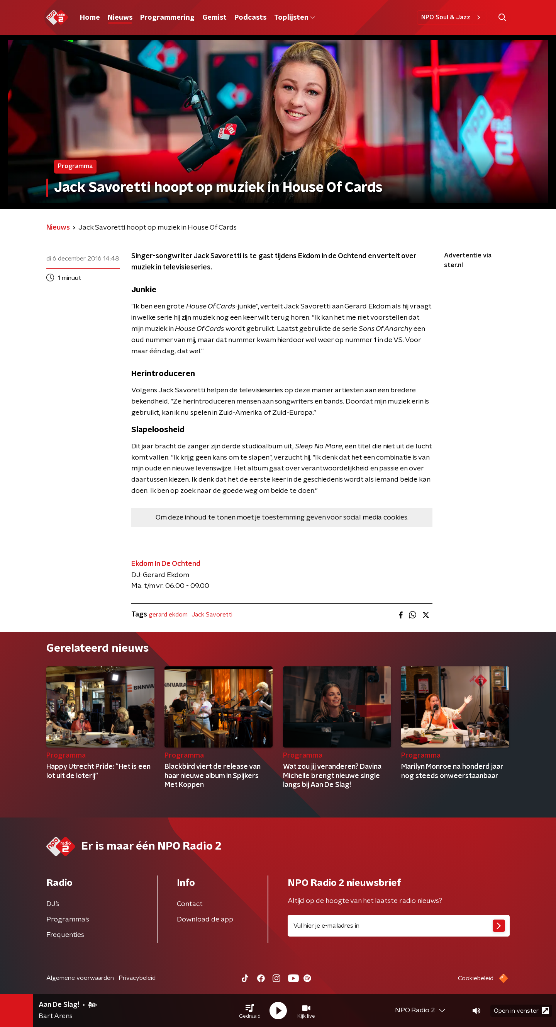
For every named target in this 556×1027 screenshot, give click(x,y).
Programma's (67, 919)
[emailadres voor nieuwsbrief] (399, 926)
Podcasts (250, 17)
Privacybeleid (137, 978)
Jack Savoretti (212, 614)
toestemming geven (293, 517)
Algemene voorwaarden (80, 978)
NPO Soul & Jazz (452, 17)
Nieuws (120, 17)
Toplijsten (294, 17)
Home (90, 17)
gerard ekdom (168, 614)
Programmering (167, 17)
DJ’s (52, 904)
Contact (190, 904)
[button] (249, 1010)
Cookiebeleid (475, 978)
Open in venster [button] (521, 1010)
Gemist (214, 17)
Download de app (205, 919)
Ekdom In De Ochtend (165, 563)
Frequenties (65, 935)
